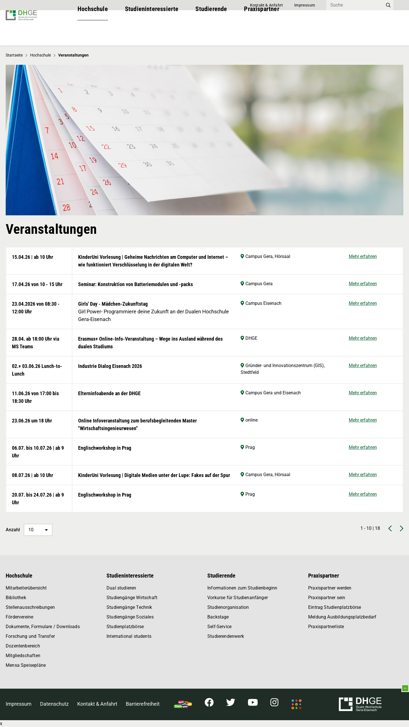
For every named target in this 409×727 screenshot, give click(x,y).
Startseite (14, 55)
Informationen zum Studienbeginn (242, 588)
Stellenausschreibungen (30, 607)
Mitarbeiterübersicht (26, 588)
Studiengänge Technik (129, 607)
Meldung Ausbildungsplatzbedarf (342, 617)
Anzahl (29, 530)
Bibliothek (16, 597)
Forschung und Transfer (30, 636)
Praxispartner (261, 34)
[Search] (354, 5)
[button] (20, 140)
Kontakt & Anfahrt (266, 5)
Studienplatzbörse (125, 626)
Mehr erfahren (363, 256)
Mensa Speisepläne (26, 665)
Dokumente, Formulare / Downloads (43, 626)
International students (129, 636)
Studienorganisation (228, 607)
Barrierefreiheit (143, 704)
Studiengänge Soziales (130, 617)
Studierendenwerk (225, 636)
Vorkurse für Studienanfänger (237, 597)
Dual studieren (121, 588)
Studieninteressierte (152, 34)
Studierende (211, 34)
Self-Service (219, 626)
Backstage (218, 617)
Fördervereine (19, 617)
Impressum (304, 5)
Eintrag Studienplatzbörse (334, 607)
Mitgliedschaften (23, 655)
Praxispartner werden (330, 588)
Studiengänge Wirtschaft (132, 597)
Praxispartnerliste (326, 626)
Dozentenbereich (23, 646)
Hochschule (93, 34)
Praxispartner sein (326, 597)
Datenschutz (54, 704)
